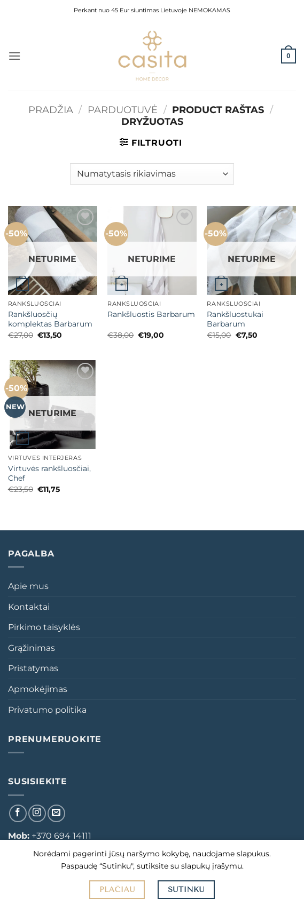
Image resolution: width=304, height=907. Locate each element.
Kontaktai (29, 607)
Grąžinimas (31, 648)
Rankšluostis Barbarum (151, 314)
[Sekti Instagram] (37, 813)
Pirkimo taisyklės (44, 627)
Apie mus (28, 586)
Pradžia (50, 110)
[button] (14, 56)
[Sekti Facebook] (18, 813)
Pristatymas (33, 668)
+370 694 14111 (61, 836)
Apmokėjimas (37, 689)
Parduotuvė (123, 110)
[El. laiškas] (56, 813)
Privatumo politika (47, 710)
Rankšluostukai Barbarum (235, 319)
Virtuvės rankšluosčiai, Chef (49, 473)
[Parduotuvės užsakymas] (152, 174)
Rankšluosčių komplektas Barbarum (50, 319)
